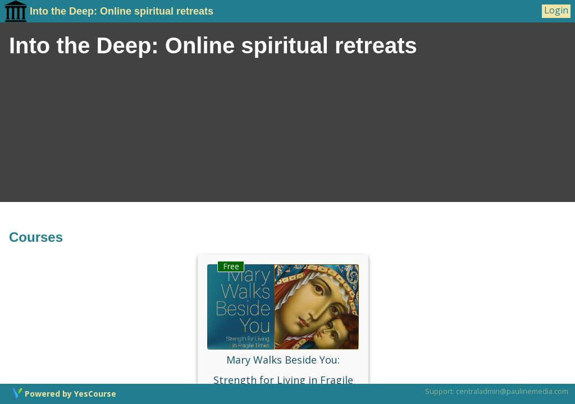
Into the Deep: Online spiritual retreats (108, 11)
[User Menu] (556, 11)
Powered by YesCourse (70, 393)
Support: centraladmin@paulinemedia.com (496, 391)
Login (556, 10)
